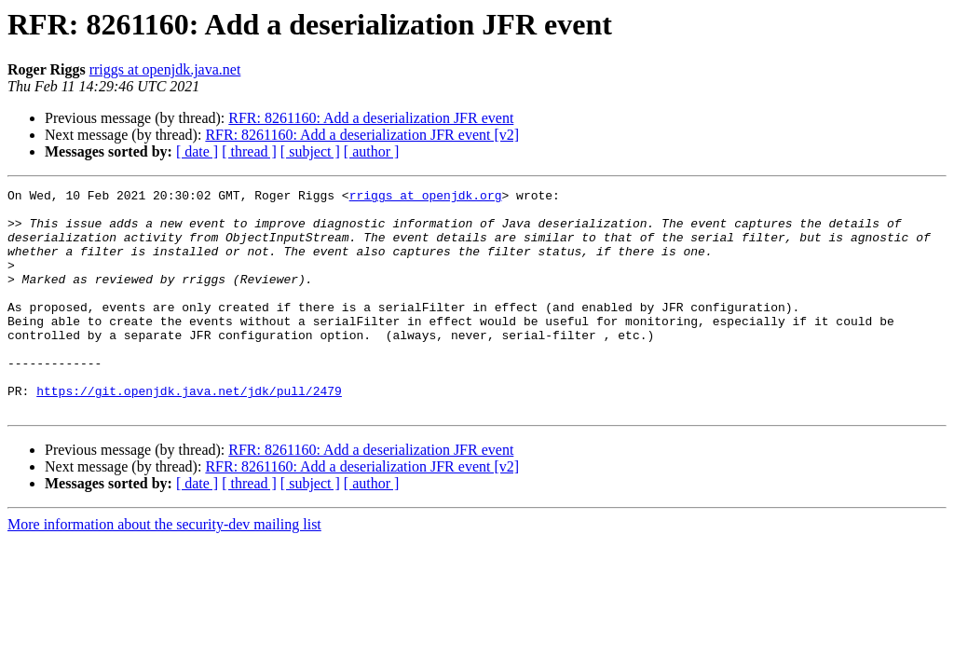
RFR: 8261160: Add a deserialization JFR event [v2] (362, 135)
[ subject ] (310, 151)
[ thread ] (249, 151)
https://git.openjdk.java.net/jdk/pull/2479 (189, 432)
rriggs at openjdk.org (425, 197)
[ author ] (372, 151)
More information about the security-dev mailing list (164, 569)
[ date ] (197, 151)
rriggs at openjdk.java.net (165, 69)
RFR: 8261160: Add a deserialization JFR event (370, 118)
